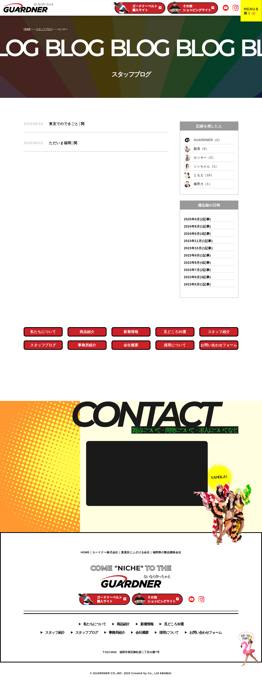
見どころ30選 (174, 624)
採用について (169, 632)
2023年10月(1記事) (198, 248)
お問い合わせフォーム (205, 632)
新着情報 (146, 624)
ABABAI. (166, 673)
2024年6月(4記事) (197, 233)
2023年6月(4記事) (197, 277)
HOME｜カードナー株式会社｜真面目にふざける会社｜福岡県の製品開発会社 (131, 552)
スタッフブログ (86, 632)
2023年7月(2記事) (197, 270)
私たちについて (94, 624)
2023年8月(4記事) (197, 262)
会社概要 (141, 632)
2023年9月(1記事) (197, 255)
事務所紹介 (117, 632)
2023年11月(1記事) (198, 241)
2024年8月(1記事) (197, 226)
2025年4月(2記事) (197, 219)
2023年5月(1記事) (197, 284)
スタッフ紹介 (54, 632)
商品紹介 (123, 624)
